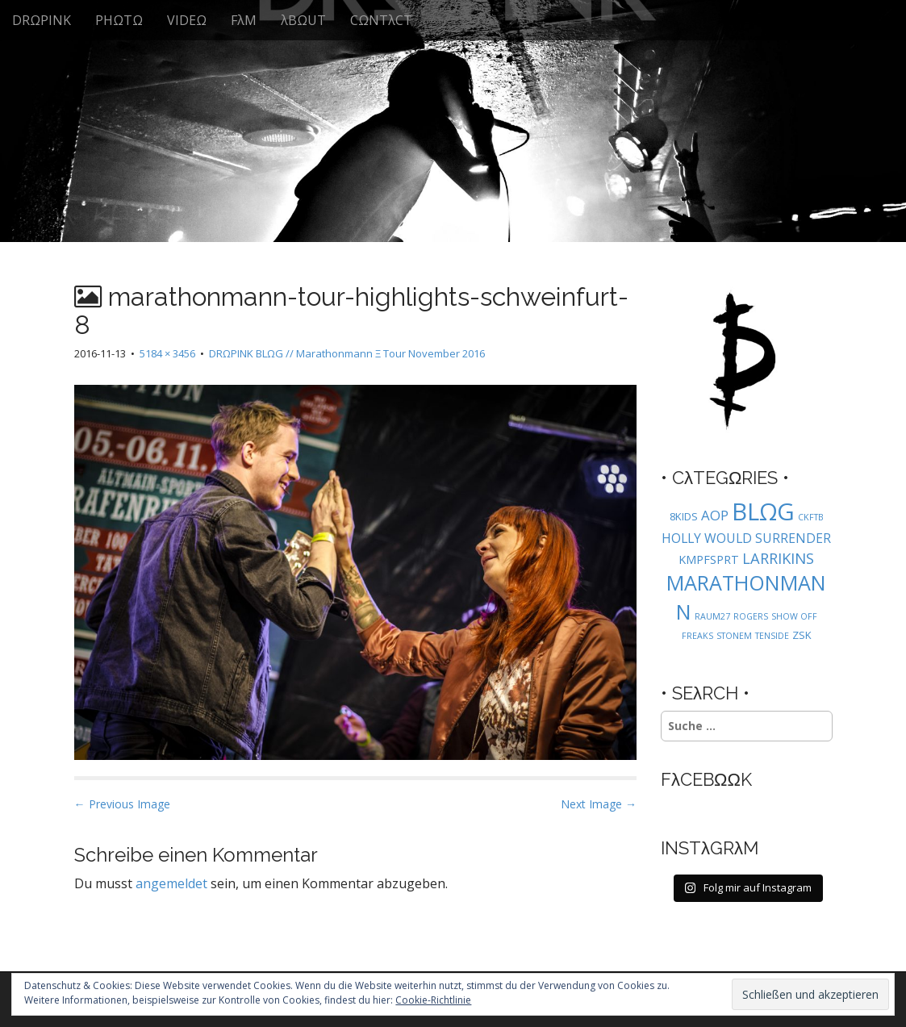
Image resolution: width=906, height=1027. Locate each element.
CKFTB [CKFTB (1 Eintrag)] (811, 517)
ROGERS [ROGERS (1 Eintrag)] (750, 616)
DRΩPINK (41, 20)
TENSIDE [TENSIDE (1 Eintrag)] (772, 635)
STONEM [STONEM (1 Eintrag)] (734, 635)
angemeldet (171, 883)
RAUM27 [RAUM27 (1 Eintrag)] (712, 616)
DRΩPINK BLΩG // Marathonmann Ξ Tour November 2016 (347, 353)
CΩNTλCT (381, 20)
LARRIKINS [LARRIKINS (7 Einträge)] (778, 558)
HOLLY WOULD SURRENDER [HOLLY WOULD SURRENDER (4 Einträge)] (746, 538)
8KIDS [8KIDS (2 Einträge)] (684, 516)
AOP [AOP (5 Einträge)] (715, 515)
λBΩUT (303, 20)
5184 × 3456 (167, 353)
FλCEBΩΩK (706, 779)
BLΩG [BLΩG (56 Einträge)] (763, 511)
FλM (244, 20)
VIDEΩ (187, 20)
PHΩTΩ (119, 20)
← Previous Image (122, 804)
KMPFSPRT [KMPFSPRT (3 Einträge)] (708, 559)
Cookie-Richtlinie (433, 1000)
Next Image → (599, 804)
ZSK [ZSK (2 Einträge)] (802, 635)
